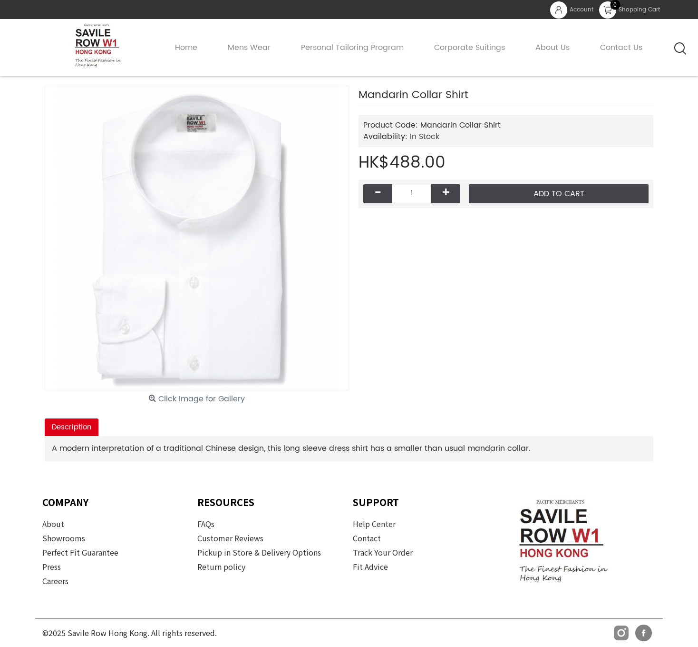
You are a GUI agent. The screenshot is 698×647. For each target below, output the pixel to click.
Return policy (221, 566)
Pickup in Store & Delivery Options (259, 552)
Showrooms (63, 538)
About (53, 523)
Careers (55, 581)
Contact (367, 538)
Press (51, 566)
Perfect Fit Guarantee (80, 552)
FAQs (205, 523)
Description (71, 427)
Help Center (374, 523)
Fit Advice (370, 566)
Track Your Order (383, 552)
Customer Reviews (230, 538)
